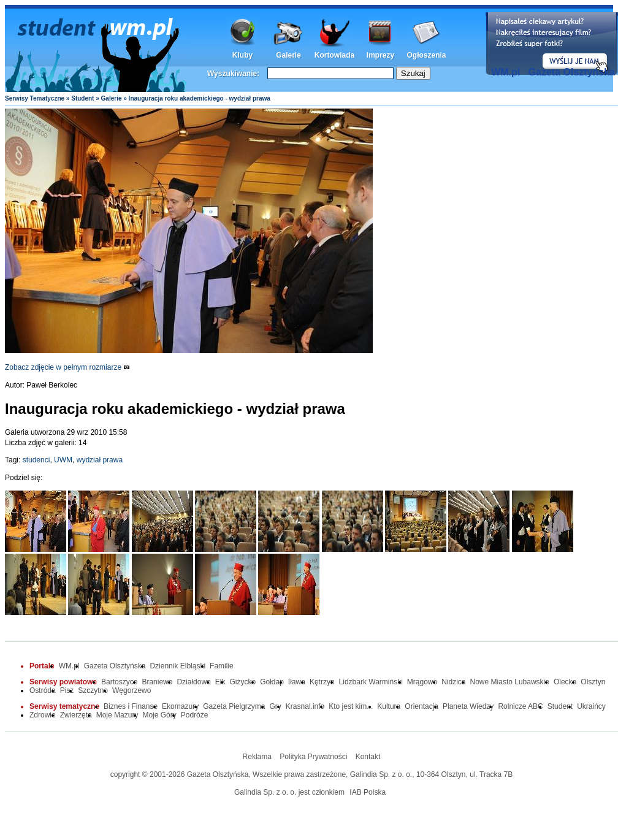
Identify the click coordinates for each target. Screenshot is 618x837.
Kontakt (368, 756)
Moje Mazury (117, 715)
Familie (222, 666)
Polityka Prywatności (313, 756)
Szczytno (93, 690)
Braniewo (157, 682)
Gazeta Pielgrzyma (234, 706)
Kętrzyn (322, 682)
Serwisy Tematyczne (34, 98)
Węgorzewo (131, 690)
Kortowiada (334, 55)
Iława (296, 682)
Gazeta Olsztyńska (571, 72)
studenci (36, 460)
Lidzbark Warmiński (371, 682)
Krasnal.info (305, 706)
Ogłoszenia (426, 55)
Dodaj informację (552, 43)
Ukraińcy (591, 706)
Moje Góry (159, 715)
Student (82, 98)
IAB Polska (367, 792)
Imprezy (380, 55)
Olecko (565, 682)
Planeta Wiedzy (468, 706)
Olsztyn (593, 682)
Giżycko (242, 682)
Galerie (288, 55)
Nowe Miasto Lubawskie (509, 682)
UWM (63, 460)
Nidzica (453, 682)
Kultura (388, 706)
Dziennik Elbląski (177, 666)
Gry (275, 706)
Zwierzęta (76, 715)
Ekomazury (180, 706)
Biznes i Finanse (131, 706)
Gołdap (272, 682)
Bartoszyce (119, 682)
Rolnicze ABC (520, 706)
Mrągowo (422, 682)
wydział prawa (100, 460)
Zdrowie (42, 715)
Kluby (242, 55)
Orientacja (421, 706)
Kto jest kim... (351, 706)
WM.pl (505, 72)
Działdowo (193, 682)
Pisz (67, 690)
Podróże (194, 715)
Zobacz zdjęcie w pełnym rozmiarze (67, 367)
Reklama (257, 756)
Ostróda (42, 690)
